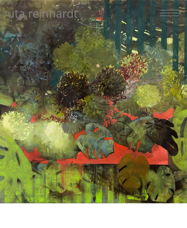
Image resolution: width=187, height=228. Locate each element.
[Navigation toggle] (169, 13)
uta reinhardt (43, 13)
